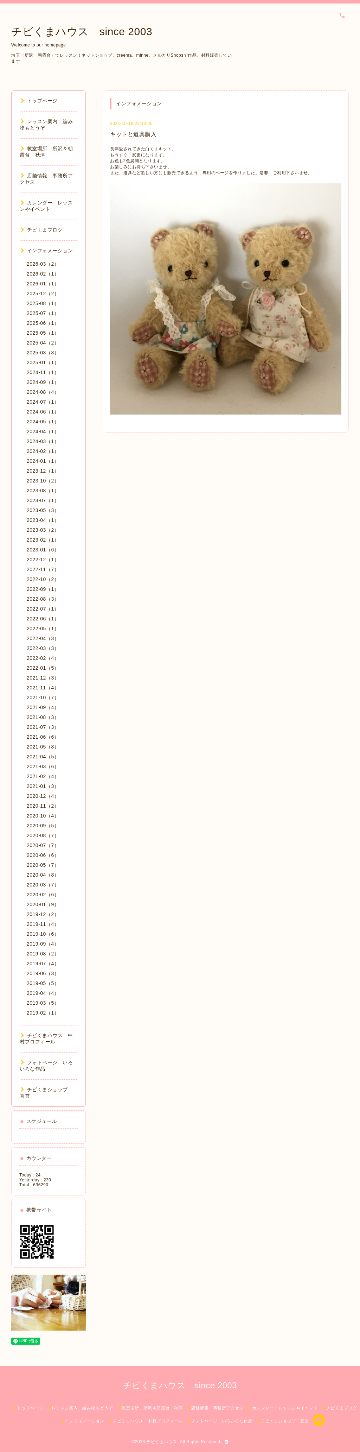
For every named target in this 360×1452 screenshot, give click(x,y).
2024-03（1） (43, 441)
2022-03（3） (43, 648)
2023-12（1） (43, 471)
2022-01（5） (43, 668)
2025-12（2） (43, 293)
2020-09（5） (43, 825)
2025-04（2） (43, 343)
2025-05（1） (43, 333)
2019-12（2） (43, 914)
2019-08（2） (43, 954)
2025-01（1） (43, 362)
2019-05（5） (43, 983)
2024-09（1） (43, 382)
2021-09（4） (43, 707)
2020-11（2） (43, 806)
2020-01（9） (43, 904)
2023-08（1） (43, 490)
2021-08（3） (43, 717)
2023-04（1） (43, 520)
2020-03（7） (43, 885)
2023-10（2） (43, 481)
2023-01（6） (43, 550)
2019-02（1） (43, 1013)
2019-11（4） (43, 924)
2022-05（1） (43, 628)
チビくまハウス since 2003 (81, 31)
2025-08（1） (43, 303)
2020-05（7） (43, 865)
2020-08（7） (43, 835)
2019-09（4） (43, 944)
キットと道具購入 (133, 134)
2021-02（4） (43, 776)
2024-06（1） (43, 412)
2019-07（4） (43, 963)
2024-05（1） (43, 421)
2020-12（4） (43, 796)
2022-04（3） (43, 638)
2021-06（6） (43, 737)
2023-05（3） (43, 510)
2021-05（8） (43, 747)
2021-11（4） (43, 687)
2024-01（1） (43, 461)
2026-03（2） (43, 264)
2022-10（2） (43, 579)
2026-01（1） (43, 283)
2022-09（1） (43, 589)
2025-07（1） (43, 313)
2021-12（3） (43, 678)
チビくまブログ (42, 230)
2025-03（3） (43, 352)
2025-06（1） (43, 323)
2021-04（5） (43, 756)
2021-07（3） (43, 727)
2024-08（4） (43, 392)
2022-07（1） (43, 609)
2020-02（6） (43, 894)
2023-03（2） (43, 530)
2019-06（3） (43, 973)
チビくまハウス (161, 1441)
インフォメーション (47, 250)
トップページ (39, 100)
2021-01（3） (43, 786)
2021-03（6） (43, 766)
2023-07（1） (43, 500)
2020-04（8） (43, 875)
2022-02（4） (43, 658)
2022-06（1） (43, 618)
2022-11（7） (43, 569)
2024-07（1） (43, 402)
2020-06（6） (43, 855)
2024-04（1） (43, 431)
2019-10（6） (43, 934)
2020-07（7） (43, 845)
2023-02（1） (43, 540)
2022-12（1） (43, 559)
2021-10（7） (43, 697)
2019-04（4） (43, 993)
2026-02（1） (43, 274)
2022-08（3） (43, 599)
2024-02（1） (43, 451)
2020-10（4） (43, 816)
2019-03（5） (43, 1003)
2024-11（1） (43, 372)
